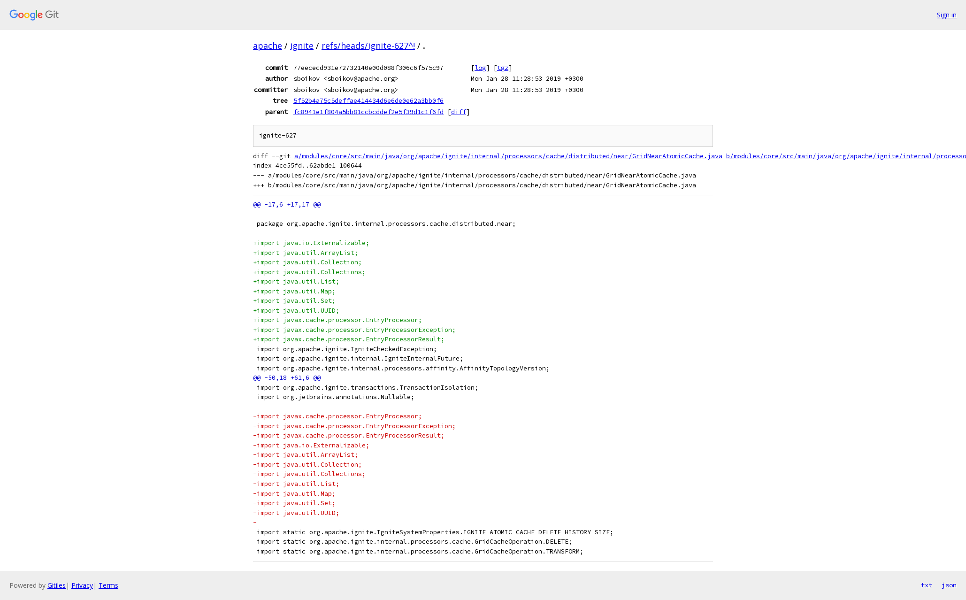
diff (458, 112)
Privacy (82, 585)
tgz (502, 67)
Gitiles (56, 585)
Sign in (947, 14)
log (480, 67)
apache (267, 45)
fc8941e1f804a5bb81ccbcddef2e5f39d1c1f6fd (368, 112)
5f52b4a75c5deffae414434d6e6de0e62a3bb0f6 (368, 100)
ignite (302, 45)
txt (926, 585)
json (949, 585)
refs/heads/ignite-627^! (368, 45)
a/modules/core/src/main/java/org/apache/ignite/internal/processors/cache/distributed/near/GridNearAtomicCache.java (508, 156)
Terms (108, 585)
